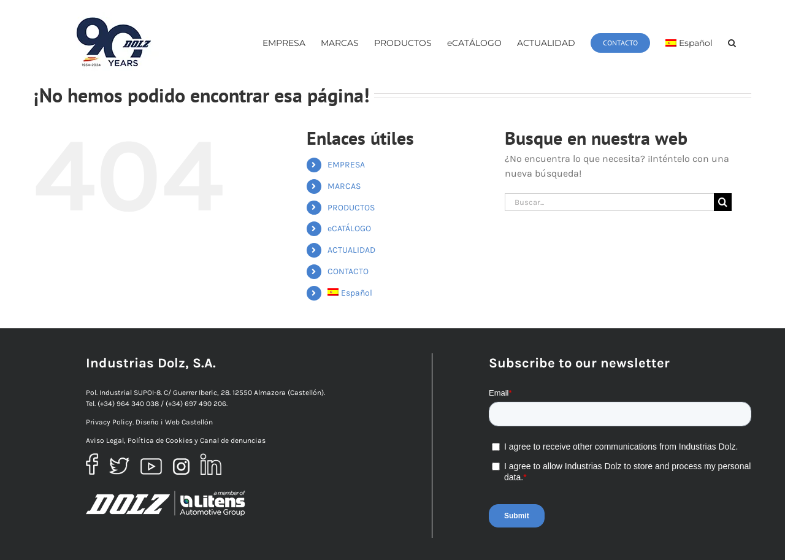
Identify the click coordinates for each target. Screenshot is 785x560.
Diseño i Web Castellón (174, 422)
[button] (732, 42)
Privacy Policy (109, 422)
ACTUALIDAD (351, 250)
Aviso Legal (105, 440)
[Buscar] (723, 202)
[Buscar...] (609, 202)
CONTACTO (348, 271)
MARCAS (344, 186)
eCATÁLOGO (349, 228)
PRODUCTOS (351, 207)
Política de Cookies (160, 440)
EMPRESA (346, 164)
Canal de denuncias (233, 440)
